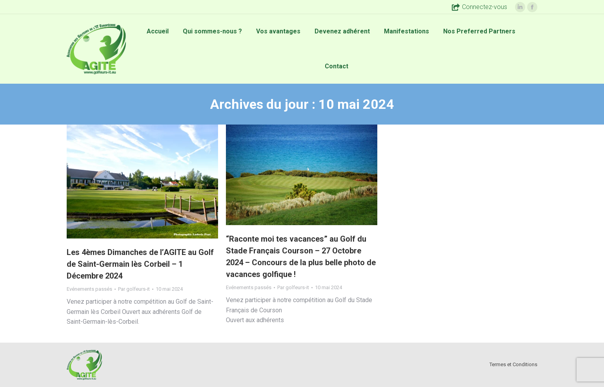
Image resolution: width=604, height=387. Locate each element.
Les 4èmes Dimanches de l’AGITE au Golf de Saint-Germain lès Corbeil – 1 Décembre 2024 (140, 264)
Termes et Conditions (513, 364)
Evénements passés (89, 289)
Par (134, 289)
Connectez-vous (479, 7)
